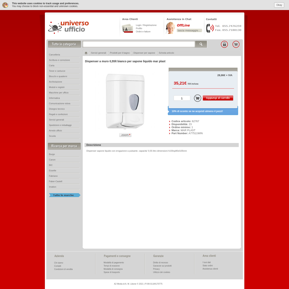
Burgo (52, 154)
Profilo (139, 28)
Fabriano (53, 176)
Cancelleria (54, 54)
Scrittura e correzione (59, 60)
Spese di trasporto (112, 272)
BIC (51, 165)
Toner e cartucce (57, 71)
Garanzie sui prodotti (162, 266)
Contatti (57, 266)
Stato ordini (208, 265)
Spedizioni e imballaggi (60, 125)
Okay (279, 4)
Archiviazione (55, 82)
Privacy (156, 269)
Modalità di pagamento (114, 262)
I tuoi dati (207, 262)
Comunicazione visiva (59, 103)
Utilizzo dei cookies (161, 272)
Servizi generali (98, 53)
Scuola (52, 136)
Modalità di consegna (113, 269)
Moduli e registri (57, 87)
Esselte (52, 170)
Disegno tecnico (57, 109)
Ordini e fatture (143, 31)
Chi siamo (58, 263)
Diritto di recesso (160, 262)
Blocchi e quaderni (58, 76)
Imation (52, 187)
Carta (51, 65)
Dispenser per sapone (144, 53)
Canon (52, 159)
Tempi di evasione (112, 266)
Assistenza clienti (210, 269)
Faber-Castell (55, 181)
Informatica (54, 98)
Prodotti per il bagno (120, 53)
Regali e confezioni (58, 114)
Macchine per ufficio (59, 92)
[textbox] (144, 44)
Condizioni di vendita (63, 269)
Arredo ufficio (55, 130)
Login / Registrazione (146, 25)
